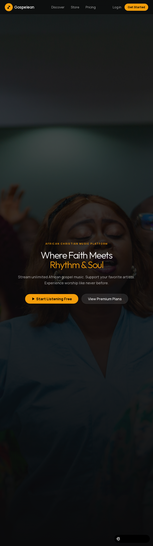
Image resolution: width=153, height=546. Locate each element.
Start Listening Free (51, 298)
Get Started (136, 7)
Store (75, 7)
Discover (58, 7)
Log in (117, 7)
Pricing (91, 7)
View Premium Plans (105, 298)
